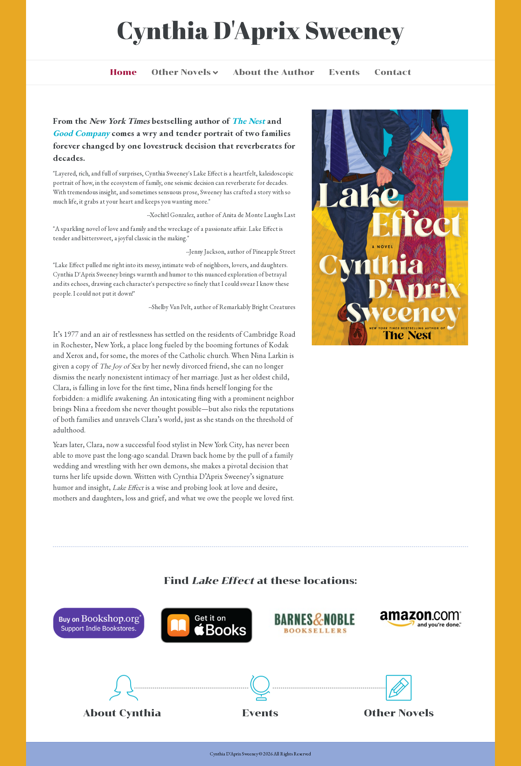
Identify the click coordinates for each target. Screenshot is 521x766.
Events (344, 72)
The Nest (248, 120)
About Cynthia (122, 713)
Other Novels (181, 72)
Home (123, 72)
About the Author (273, 72)
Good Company (81, 132)
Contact (392, 72)
